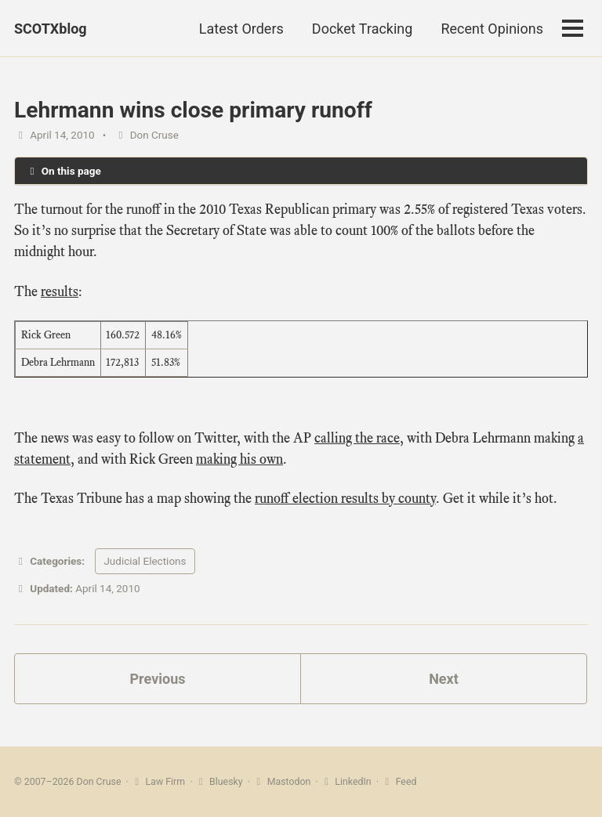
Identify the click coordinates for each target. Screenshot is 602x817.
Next (444, 679)
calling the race (357, 437)
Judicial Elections (144, 561)
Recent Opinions (492, 28)
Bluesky (219, 781)
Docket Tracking (362, 28)
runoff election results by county (345, 498)
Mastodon (281, 781)
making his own (239, 459)
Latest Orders (241, 28)
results (59, 291)
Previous (158, 679)
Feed (398, 781)
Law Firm (158, 781)
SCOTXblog (50, 28)
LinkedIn (346, 781)
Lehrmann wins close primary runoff (193, 110)
